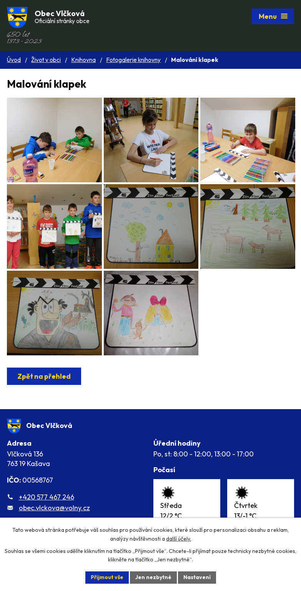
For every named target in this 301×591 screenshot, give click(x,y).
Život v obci (46, 59)
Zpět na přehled (44, 376)
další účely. (178, 538)
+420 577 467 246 (46, 497)
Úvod (14, 59)
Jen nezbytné (153, 577)
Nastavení (197, 577)
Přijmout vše (107, 577)
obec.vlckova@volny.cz (54, 507)
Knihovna (83, 59)
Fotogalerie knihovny (133, 59)
